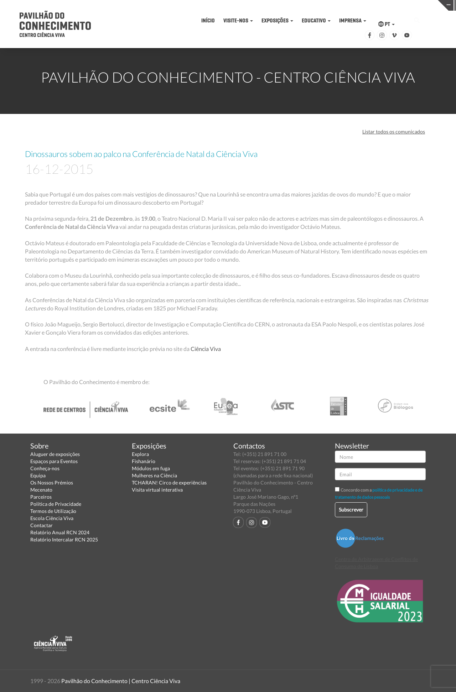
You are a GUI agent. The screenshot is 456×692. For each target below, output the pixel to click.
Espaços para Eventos (54, 461)
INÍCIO (208, 20)
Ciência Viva (206, 348)
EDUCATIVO (316, 20)
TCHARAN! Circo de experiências (169, 482)
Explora (140, 454)
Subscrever (351, 510)
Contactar (41, 525)
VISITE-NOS (238, 20)
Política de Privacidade (55, 504)
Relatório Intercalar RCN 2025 (64, 539)
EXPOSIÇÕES (277, 20)
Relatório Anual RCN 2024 (59, 532)
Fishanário (143, 461)
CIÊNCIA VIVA (325, 4)
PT (386, 24)
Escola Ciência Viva (51, 518)
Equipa (38, 475)
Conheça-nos (44, 468)
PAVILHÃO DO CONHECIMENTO (226, 5)
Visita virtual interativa (157, 490)
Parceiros (41, 497)
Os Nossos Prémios (51, 482)
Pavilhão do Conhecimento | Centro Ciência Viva (120, 680)
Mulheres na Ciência (154, 475)
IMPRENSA (352, 20)
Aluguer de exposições (55, 454)
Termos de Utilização (53, 511)
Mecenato (41, 490)
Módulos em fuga (151, 468)
